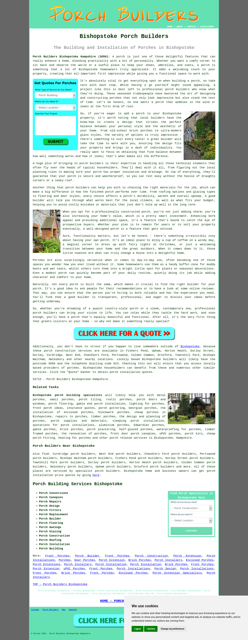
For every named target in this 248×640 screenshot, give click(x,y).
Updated (73, 610)
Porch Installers (168, 560)
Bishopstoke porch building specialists (67, 395)
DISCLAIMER (207, 26)
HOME (170, 26)
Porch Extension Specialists (177, 573)
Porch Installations (133, 568)
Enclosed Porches (200, 560)
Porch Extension (187, 555)
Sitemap (35, 610)
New (63, 610)
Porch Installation (110, 564)
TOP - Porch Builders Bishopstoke (60, 584)
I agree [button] (137, 629)
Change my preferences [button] (172, 629)
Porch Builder (87, 555)
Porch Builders (51, 610)
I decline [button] (151, 629)
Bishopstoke (189, 346)
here (96, 475)
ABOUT (180, 26)
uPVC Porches (74, 568)
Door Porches (84, 560)
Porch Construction (151, 555)
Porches (65, 560)
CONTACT (191, 26)
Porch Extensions (46, 564)
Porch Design (165, 568)
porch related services (128, 437)
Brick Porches (139, 560)
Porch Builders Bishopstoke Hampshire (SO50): (71, 56)
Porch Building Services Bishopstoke (77, 484)
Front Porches (57, 555)
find (45, 453)
